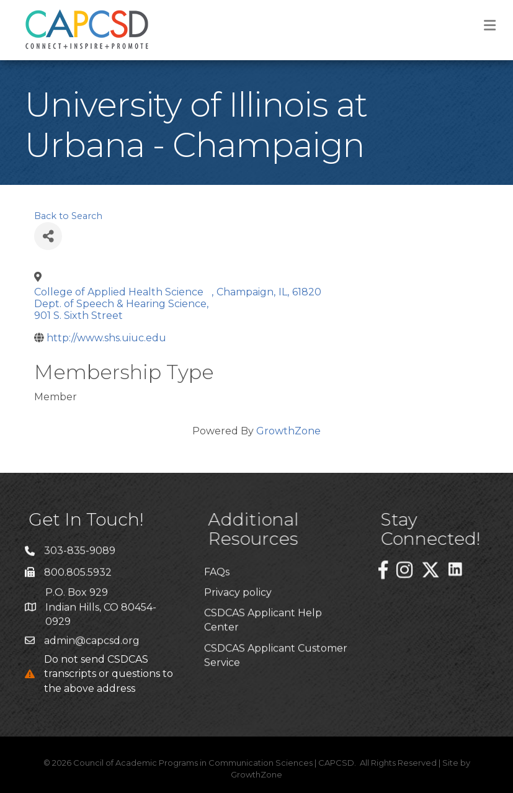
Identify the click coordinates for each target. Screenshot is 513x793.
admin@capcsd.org (92, 648)
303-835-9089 (79, 559)
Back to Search (68, 216)
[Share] (48, 236)
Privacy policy (238, 641)
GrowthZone (288, 431)
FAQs (217, 621)
